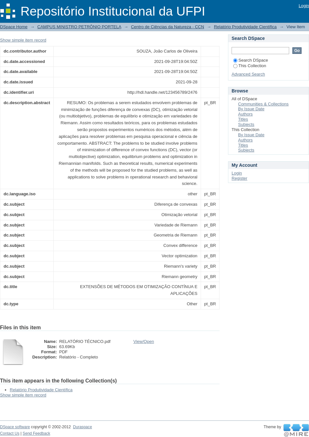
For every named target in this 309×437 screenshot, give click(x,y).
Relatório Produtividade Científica (245, 26)
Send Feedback (36, 433)
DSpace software (15, 427)
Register (239, 178)
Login (304, 5)
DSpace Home (14, 26)
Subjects (246, 124)
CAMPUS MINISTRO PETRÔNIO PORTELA (79, 26)
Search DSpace (250, 60)
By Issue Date (251, 108)
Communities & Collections (263, 104)
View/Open (143, 341)
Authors (245, 114)
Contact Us (10, 433)
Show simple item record (23, 40)
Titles (243, 119)
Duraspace (82, 427)
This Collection (249, 65)
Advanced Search (248, 74)
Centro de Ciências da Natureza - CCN (167, 26)
